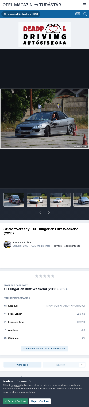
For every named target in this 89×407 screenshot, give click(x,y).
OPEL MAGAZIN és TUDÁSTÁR (32, 4)
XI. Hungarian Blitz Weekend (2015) (30, 280)
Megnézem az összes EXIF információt (44, 339)
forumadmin (19, 233)
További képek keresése (67, 236)
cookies (15, 385)
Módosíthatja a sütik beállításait (38, 388)
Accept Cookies (15, 401)
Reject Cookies (40, 401)
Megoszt (22, 355)
